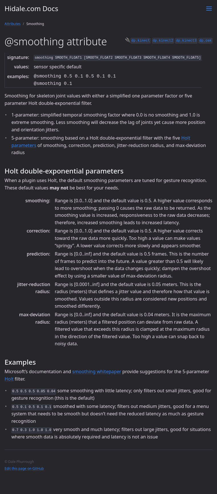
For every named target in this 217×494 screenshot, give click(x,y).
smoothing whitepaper (96, 371)
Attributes (13, 23)
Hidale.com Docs (31, 8)
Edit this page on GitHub (24, 468)
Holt (9, 379)
